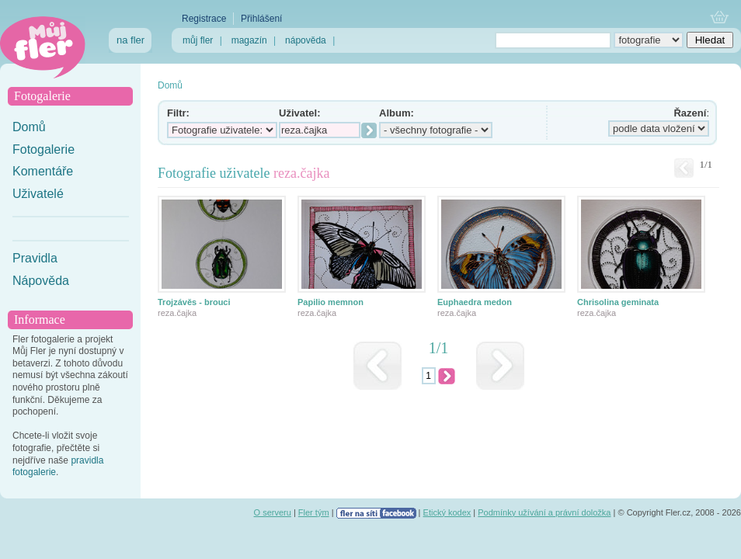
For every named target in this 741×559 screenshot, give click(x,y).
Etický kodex (447, 512)
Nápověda (40, 280)
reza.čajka (177, 313)
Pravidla (34, 258)
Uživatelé (38, 193)
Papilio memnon (330, 302)
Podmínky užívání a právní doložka (544, 512)
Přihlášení (261, 18)
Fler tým (313, 512)
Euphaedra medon (474, 302)
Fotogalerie (43, 149)
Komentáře (42, 171)
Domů (29, 127)
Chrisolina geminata (618, 302)
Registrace (204, 18)
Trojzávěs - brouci (194, 302)
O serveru (272, 512)
